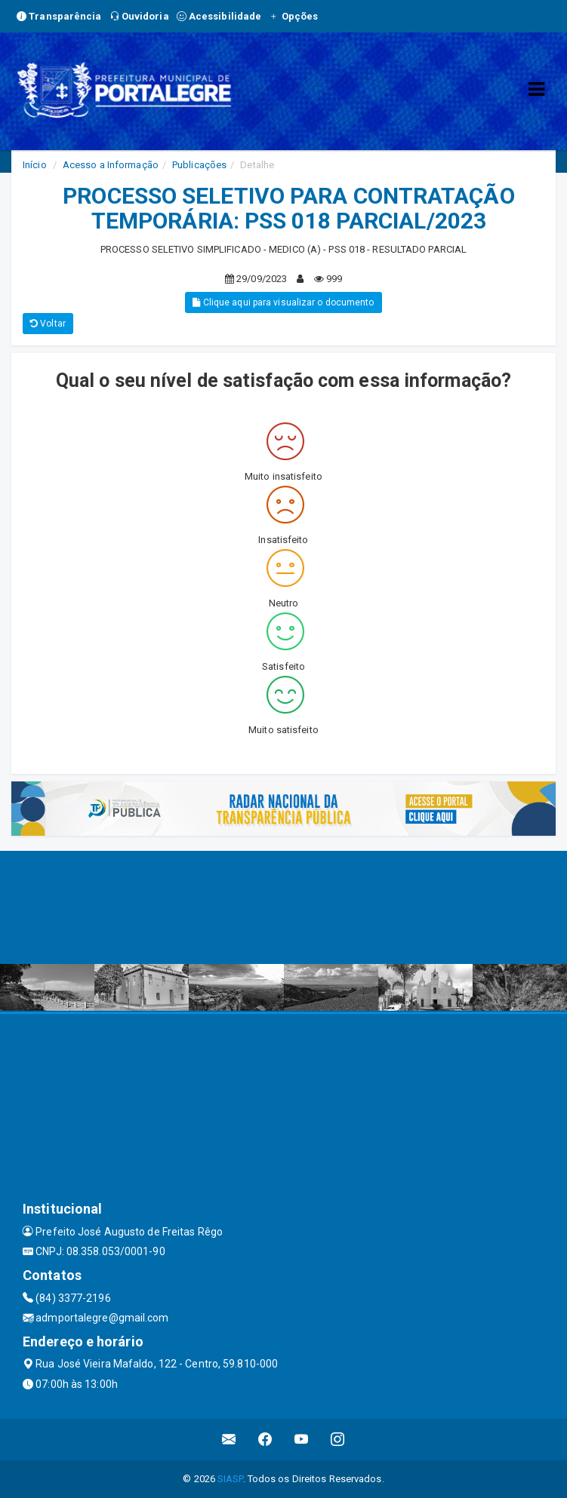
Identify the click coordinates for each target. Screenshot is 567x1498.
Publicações (199, 164)
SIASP (230, 1478)
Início (35, 164)
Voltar (48, 323)
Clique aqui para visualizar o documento (283, 302)
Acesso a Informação (111, 164)
